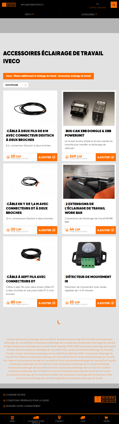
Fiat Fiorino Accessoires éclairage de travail (89, 356)
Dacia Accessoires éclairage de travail (49, 342)
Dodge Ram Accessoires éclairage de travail (78, 378)
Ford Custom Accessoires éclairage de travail (70, 371)
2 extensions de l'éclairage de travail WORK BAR (85, 208)
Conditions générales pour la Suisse (27, 400)
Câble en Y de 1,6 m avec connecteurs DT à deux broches (27, 208)
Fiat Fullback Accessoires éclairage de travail (39, 356)
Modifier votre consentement (23, 406)
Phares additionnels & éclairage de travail (35, 76)
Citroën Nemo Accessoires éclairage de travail (32, 349)
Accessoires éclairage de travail (74, 76)
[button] (15, 85)
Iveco (9, 76)
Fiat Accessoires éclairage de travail (72, 339)
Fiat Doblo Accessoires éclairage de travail (77, 360)
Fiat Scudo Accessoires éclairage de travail (70, 364)
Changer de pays (15, 394)
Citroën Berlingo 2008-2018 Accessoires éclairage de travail (81, 346)
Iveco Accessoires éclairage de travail (93, 342)
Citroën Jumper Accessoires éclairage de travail (32, 353)
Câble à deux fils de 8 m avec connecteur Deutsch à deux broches (30, 135)
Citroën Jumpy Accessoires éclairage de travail (85, 349)
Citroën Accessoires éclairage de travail (28, 339)
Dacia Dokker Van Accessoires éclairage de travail (71, 374)
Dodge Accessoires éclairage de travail (25, 346)
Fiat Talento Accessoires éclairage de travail (27, 360)
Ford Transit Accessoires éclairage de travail (69, 367)
